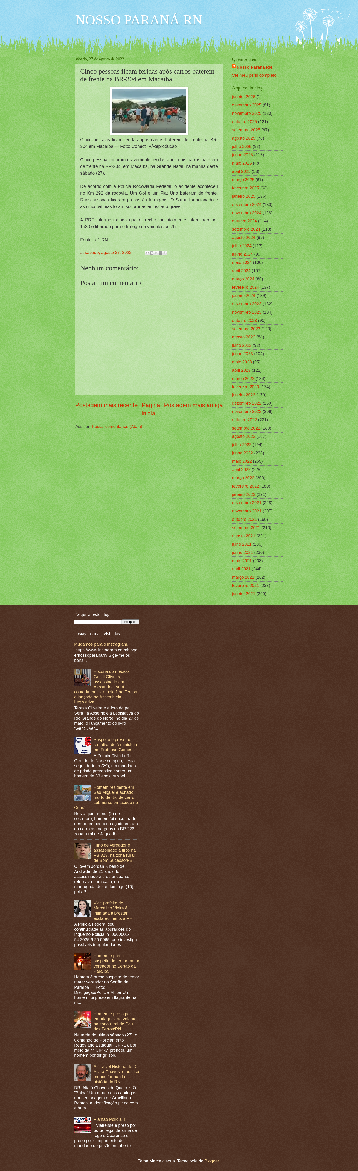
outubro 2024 (244, 220)
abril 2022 (241, 469)
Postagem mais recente (106, 405)
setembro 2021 (246, 527)
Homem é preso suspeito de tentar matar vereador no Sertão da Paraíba (116, 963)
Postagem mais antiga (193, 405)
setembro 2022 (246, 428)
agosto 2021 (243, 535)
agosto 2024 (243, 237)
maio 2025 (242, 163)
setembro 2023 (246, 328)
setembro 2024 (246, 229)
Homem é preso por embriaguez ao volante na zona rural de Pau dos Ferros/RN (115, 1021)
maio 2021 (242, 560)
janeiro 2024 (243, 295)
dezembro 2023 (246, 303)
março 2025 (243, 179)
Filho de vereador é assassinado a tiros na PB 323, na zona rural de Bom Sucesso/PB (115, 853)
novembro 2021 (246, 511)
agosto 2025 (243, 138)
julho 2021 (242, 544)
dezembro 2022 (246, 403)
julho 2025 (242, 146)
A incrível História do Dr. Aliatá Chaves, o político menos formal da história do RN (116, 1074)
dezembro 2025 (246, 105)
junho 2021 (242, 552)
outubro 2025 (244, 121)
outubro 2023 (244, 320)
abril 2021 (241, 568)
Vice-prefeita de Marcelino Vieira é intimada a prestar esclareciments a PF (113, 910)
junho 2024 (242, 254)
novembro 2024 (246, 212)
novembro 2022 (246, 411)
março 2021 (243, 577)
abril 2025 (241, 171)
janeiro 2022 (243, 494)
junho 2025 (242, 154)
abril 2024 (241, 270)
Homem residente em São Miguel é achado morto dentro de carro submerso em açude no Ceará (106, 797)
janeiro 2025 (243, 196)
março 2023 (243, 378)
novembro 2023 (246, 312)
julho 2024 (242, 245)
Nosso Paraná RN (254, 67)
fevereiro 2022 (245, 486)
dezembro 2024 (246, 204)
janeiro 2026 (243, 96)
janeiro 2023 (243, 394)
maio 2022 (242, 461)
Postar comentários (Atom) (117, 426)
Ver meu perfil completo (254, 75)
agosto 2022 (243, 436)
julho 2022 (242, 444)
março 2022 (243, 477)
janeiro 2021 (243, 593)
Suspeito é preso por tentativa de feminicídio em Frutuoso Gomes (115, 744)
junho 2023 (242, 353)
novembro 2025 (246, 113)
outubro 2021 (244, 519)
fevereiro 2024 (245, 287)
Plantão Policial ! (109, 1119)
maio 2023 (242, 361)
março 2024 (243, 279)
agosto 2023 (243, 337)
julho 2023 (242, 345)
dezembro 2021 (246, 502)
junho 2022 (242, 452)
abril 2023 (241, 370)
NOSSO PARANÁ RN (138, 19)
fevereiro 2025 (245, 187)
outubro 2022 (244, 419)
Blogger (212, 1161)
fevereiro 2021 (245, 585)
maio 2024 (242, 262)
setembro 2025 (246, 129)
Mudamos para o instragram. (101, 644)
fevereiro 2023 (245, 386)
